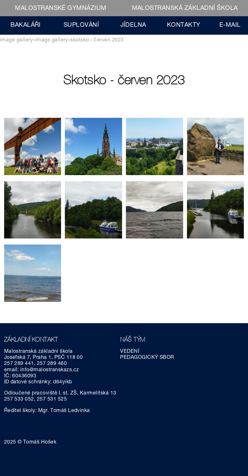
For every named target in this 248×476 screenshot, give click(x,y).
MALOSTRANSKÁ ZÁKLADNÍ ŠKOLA (185, 8)
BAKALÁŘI (25, 25)
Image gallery (16, 40)
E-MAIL (230, 25)
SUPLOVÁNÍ (81, 25)
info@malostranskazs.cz (49, 370)
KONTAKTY (183, 25)
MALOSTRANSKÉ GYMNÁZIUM (61, 8)
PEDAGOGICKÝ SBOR (147, 357)
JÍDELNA (133, 25)
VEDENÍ (129, 351)
